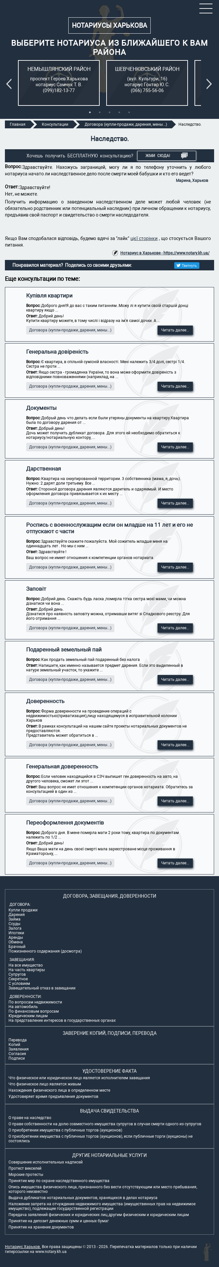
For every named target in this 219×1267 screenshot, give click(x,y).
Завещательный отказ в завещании (42, 988)
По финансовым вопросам (33, 1011)
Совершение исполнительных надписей (45, 1162)
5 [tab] (129, 112)
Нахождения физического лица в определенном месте (59, 1090)
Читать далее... (175, 330)
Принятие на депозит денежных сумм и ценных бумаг (58, 1221)
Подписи (16, 1058)
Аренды (15, 937)
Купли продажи (23, 910)
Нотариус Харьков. (23, 1246)
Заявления (18, 1049)
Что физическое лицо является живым (44, 1084)
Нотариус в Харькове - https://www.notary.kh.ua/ (165, 253)
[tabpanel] (59, 83)
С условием (19, 983)
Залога (15, 928)
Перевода (17, 1040)
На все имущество (25, 965)
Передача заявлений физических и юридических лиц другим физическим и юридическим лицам (98, 1214)
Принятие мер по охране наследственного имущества (59, 1181)
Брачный (16, 946)
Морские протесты (25, 1174)
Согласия (17, 1053)
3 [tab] (109, 112)
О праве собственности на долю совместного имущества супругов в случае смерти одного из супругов (104, 1124)
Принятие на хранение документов (41, 1227)
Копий (14, 1044)
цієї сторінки (144, 238)
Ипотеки (16, 933)
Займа (14, 919)
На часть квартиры (26, 970)
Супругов (17, 974)
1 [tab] (90, 112)
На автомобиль (23, 1006)
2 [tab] (99, 112)
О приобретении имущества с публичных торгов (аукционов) (65, 1130)
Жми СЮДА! (166, 156)
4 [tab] (119, 112)
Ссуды (14, 924)
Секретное (18, 979)
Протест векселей (25, 1168)
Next (210, 84)
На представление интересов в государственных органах (62, 1020)
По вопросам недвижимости (35, 1002)
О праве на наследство (29, 1117)
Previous (10, 84)
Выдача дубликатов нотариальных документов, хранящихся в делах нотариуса (83, 1197)
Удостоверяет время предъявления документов (53, 1096)
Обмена (15, 942)
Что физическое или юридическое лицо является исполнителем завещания (79, 1078)
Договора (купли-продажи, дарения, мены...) (70, 330)
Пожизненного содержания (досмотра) (45, 951)
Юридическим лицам (28, 1016)
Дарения (16, 914)
